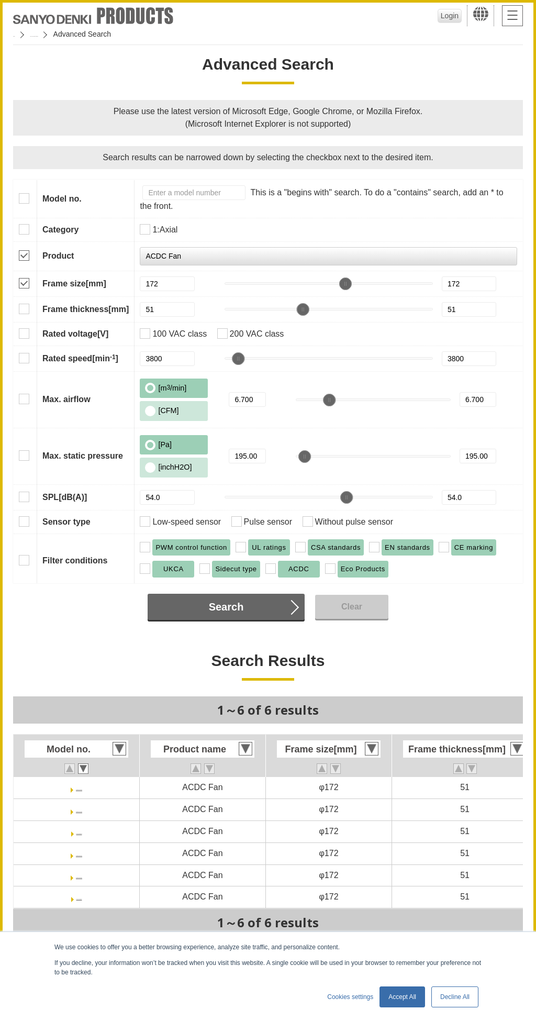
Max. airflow (66, 399)
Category (60, 229)
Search (226, 607)
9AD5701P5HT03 (79, 787)
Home (22, 34)
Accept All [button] (402, 997)
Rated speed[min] (80, 358)
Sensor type (66, 521)
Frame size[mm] (74, 283)
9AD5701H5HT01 (79, 853)
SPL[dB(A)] (64, 497)
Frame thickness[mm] (85, 309)
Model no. (62, 198)
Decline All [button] (455, 997)
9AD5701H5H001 (79, 875)
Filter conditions (74, 560)
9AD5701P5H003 (78, 809)
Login (442, 16)
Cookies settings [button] (350, 997)
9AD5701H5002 (79, 896)
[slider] (345, 284)
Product (58, 255)
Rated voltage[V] (75, 333)
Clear (351, 606)
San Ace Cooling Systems (90, 34)
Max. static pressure (82, 455)
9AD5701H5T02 (79, 831)
